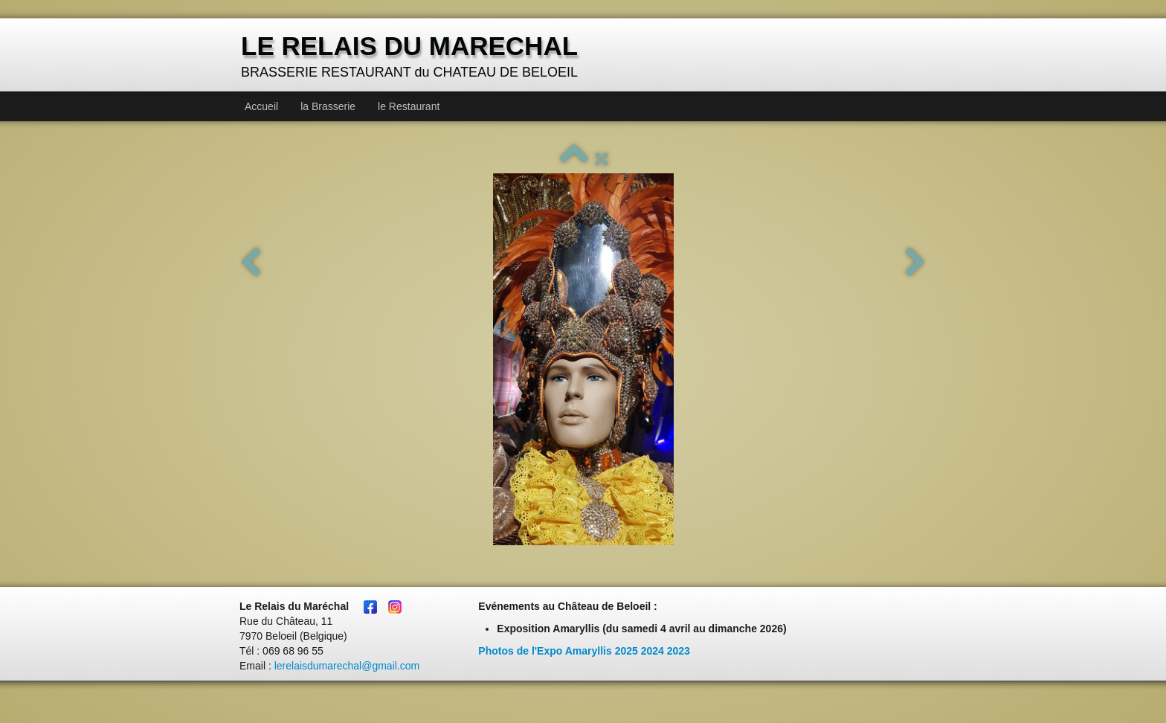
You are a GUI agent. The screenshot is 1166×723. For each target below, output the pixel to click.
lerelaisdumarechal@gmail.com (347, 666)
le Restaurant (408, 106)
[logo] (411, 56)
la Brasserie (327, 106)
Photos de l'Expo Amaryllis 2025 (557, 651)
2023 (678, 651)
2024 (652, 651)
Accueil (261, 106)
